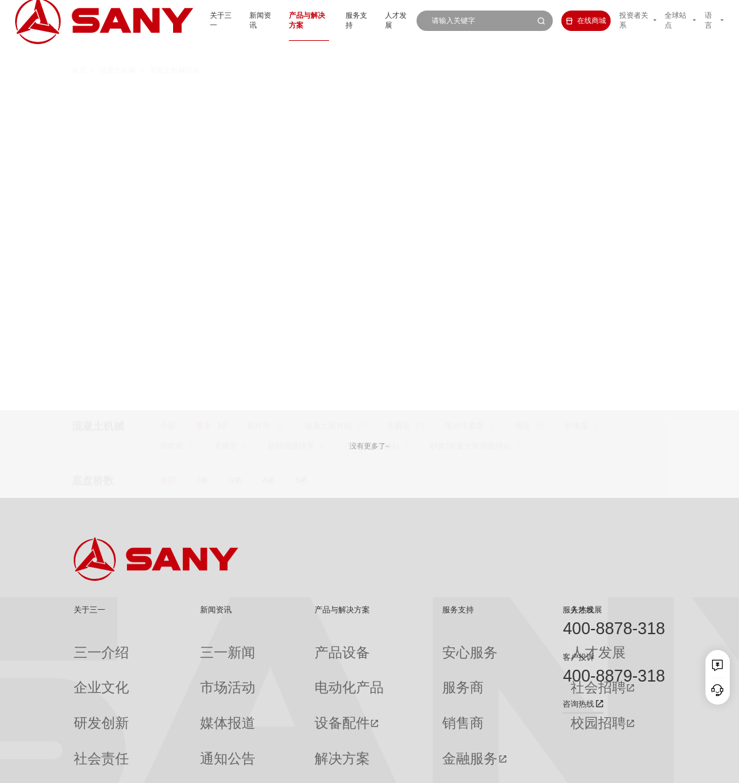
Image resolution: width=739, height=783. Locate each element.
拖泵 (522, 94)
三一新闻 (181, 645)
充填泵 (226, 115)
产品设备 (272, 645)
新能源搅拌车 (291, 115)
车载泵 (399, 94)
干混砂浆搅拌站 (372, 115)
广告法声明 (650, 768)
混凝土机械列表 (174, 51)
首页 (79, 51)
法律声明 (614, 768)
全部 (168, 94)
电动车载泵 (464, 94)
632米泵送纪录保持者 (272, 333)
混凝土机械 (117, 51)
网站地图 (518, 768)
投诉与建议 (390, 737)
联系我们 (550, 768)
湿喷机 (172, 115)
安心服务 (386, 645)
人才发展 (366, 20)
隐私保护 (582, 768)
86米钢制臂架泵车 (265, 315)
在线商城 (566, 20)
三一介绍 (88, 645)
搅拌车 (258, 94)
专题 (174, 737)
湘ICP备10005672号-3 (198, 768)
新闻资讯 (208, 20)
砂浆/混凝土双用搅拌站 (470, 115)
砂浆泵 (576, 94)
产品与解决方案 (265, 20)
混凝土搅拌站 (328, 94)
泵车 (204, 94)
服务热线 (578, 609)
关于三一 (163, 20)
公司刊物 (88, 737)
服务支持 (321, 20)
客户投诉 (578, 657)
